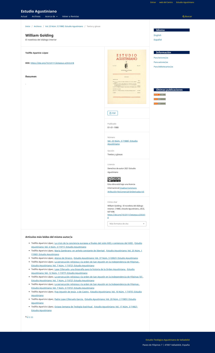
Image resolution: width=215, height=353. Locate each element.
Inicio (27, 26)
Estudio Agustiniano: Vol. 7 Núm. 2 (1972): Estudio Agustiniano (62, 280)
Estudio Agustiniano (39, 11)
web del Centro (166, 2)
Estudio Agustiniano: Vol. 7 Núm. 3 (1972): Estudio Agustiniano (62, 288)
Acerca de (50, 16)
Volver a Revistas (70, 16)
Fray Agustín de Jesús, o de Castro (71, 291)
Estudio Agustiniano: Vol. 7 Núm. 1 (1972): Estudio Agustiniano (62, 265)
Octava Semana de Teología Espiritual (73, 306)
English (157, 35)
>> (32, 316)
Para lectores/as (161, 57)
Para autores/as (161, 62)
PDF (114, 113)
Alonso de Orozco (63, 258)
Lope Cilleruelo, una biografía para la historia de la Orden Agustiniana (90, 269)
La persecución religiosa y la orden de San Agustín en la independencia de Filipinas (96, 261)
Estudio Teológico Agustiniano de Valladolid (168, 339)
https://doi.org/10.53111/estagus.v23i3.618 (52, 63)
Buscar (187, 16)
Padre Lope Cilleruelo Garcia (68, 299)
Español (158, 39)
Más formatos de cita (119, 223)
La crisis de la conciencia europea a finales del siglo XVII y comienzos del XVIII (93, 243)
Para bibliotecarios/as (163, 66)
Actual (24, 16)
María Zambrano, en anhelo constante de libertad (79, 250)
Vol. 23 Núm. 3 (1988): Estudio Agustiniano (64, 26)
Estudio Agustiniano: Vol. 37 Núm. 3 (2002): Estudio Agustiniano (106, 258)
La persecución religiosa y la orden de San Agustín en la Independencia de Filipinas (96, 284)
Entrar (153, 2)
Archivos (36, 16)
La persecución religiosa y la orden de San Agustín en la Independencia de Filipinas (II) (98, 276)
